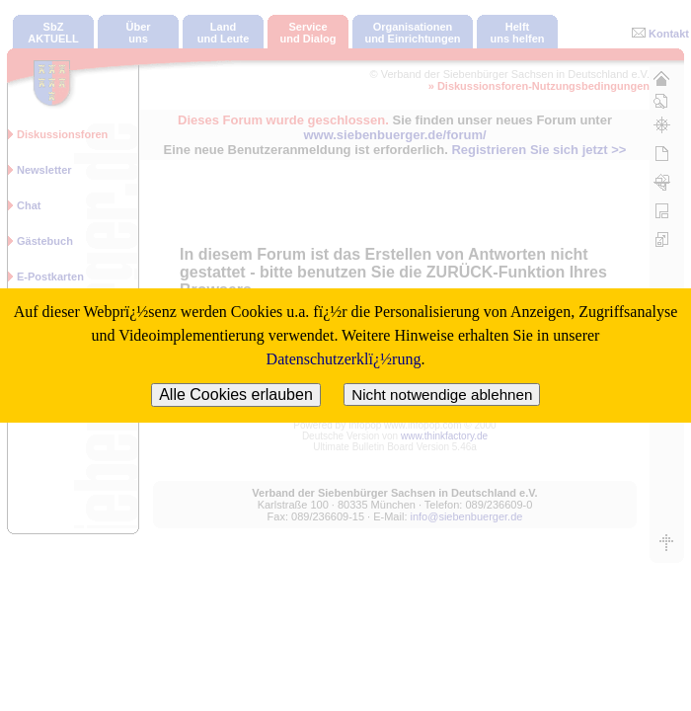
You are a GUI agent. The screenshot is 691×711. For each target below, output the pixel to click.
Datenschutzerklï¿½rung (344, 359)
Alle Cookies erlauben (236, 394)
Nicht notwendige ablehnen (441, 394)
